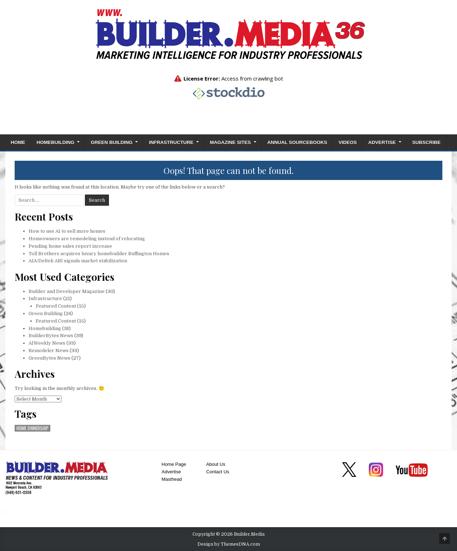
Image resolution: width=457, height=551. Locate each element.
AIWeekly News (47, 343)
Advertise (382, 142)
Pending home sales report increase (70, 246)
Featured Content (56, 306)
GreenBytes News (49, 358)
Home (18, 142)
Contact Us (217, 471)
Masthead (172, 479)
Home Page (174, 464)
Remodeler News (49, 350)
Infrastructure (171, 142)
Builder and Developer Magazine (67, 291)
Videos (347, 142)
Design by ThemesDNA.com (228, 544)
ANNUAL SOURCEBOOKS (297, 142)
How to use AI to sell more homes (67, 231)
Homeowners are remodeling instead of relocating (87, 238)
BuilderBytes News (51, 335)
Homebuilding (56, 142)
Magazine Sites (230, 142)
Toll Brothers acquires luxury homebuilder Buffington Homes (99, 253)
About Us (215, 464)
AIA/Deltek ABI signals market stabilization (78, 260)
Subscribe (426, 142)
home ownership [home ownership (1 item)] (32, 428)
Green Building (111, 142)
